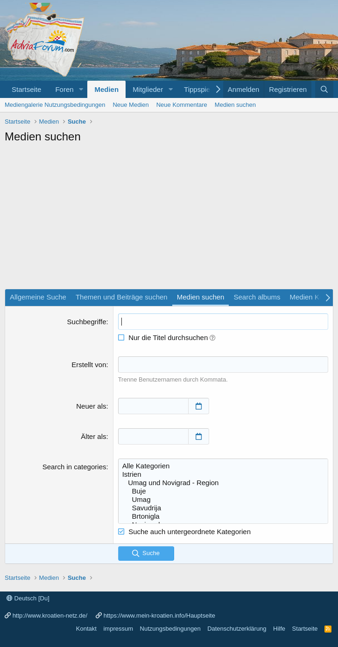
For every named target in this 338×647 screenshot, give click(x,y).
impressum (118, 628)
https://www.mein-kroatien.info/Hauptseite (159, 615)
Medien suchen (235, 104)
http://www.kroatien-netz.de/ (50, 615)
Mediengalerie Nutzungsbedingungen (55, 104)
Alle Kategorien (223, 466)
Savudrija (223, 508)
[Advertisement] (169, 218)
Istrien (223, 474)
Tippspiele (200, 89)
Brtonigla (223, 516)
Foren (64, 89)
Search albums (256, 297)
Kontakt (86, 628)
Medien (106, 89)
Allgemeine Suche (38, 297)
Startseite (26, 89)
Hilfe (279, 628)
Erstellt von (88, 365)
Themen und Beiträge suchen (122, 297)
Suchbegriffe (86, 322)
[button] (80, 89)
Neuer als (91, 406)
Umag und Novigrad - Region (223, 483)
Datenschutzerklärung (236, 628)
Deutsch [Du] (28, 598)
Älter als (93, 436)
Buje (223, 491)
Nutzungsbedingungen (170, 628)
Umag (223, 499)
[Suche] (324, 89)
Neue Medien (130, 104)
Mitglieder (148, 89)
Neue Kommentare (181, 104)
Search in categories (74, 467)
